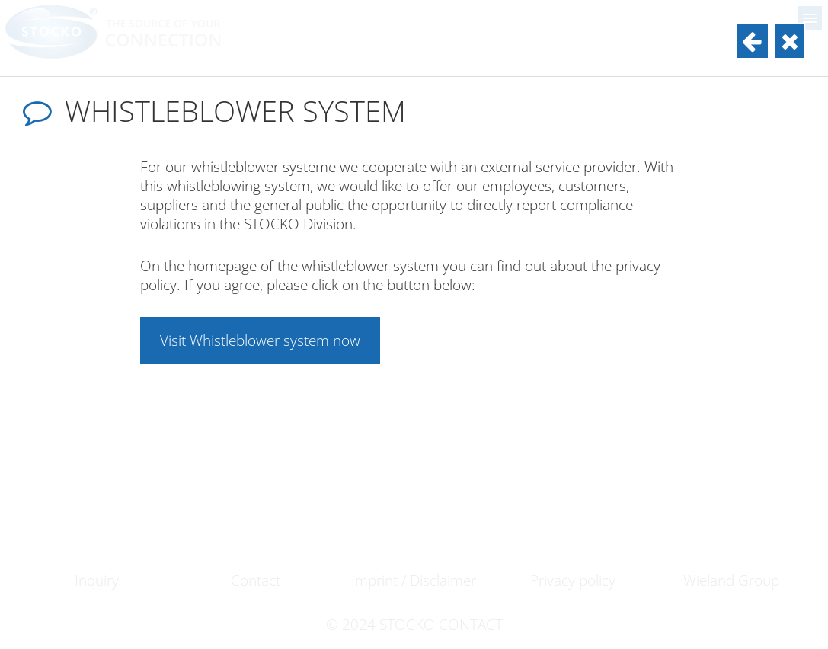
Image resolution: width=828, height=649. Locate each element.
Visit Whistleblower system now (260, 340)
